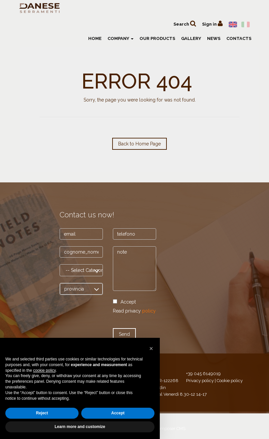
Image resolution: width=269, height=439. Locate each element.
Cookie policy (230, 380)
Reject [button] (42, 413)
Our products (157, 38)
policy (149, 311)
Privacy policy (200, 380)
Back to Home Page (139, 143)
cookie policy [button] (44, 370)
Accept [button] (118, 413)
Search (184, 23)
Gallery (191, 38)
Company (121, 38)
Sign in (212, 23)
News (213, 38)
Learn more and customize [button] (80, 426)
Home (95, 38)
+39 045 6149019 (203, 373)
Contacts (238, 38)
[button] (151, 348)
